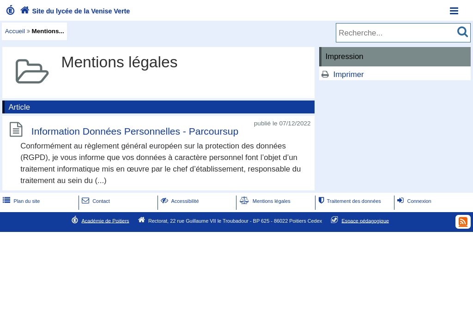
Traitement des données (348, 201)
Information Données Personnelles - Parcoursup (134, 131)
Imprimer (348, 74)
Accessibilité (179, 201)
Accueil (15, 31)
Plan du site (20, 201)
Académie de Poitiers (105, 220)
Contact (95, 201)
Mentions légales (264, 201)
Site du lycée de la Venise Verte (74, 11)
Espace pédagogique (365, 220)
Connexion (413, 201)
